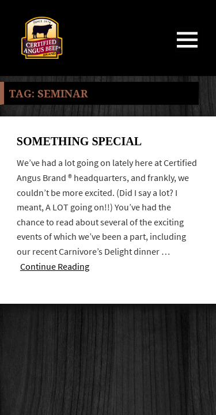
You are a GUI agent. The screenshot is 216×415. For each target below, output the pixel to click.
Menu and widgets (187, 51)
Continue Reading (54, 267)
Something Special (79, 141)
